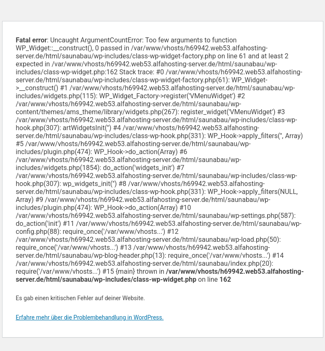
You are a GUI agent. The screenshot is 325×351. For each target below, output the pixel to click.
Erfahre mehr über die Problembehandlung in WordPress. (90, 317)
